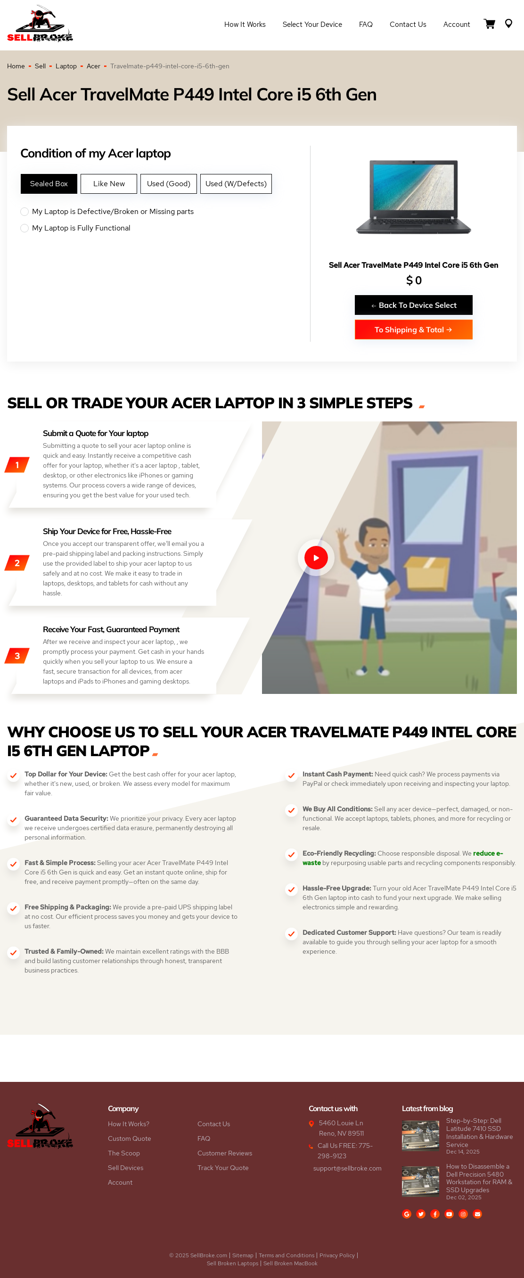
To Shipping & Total (413, 329)
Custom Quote (129, 1138)
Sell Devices (125, 1167)
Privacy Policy (337, 1255)
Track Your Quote (223, 1167)
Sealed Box (49, 184)
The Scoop (124, 1153)
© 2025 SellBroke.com (198, 1255)
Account (456, 24)
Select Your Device (312, 24)
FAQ (366, 24)
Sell (40, 66)
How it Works (245, 24)
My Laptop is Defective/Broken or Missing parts (165, 211)
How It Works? (128, 1124)
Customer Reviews (224, 1153)
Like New (109, 184)
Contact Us (408, 24)
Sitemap (243, 1255)
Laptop (66, 66)
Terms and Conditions (286, 1255)
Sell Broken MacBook (290, 1263)
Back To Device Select (414, 305)
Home (16, 66)
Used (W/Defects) (236, 184)
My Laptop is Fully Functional (165, 228)
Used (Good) (168, 184)
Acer (93, 66)
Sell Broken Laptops (232, 1263)
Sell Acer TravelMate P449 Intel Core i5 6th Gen (413, 265)
